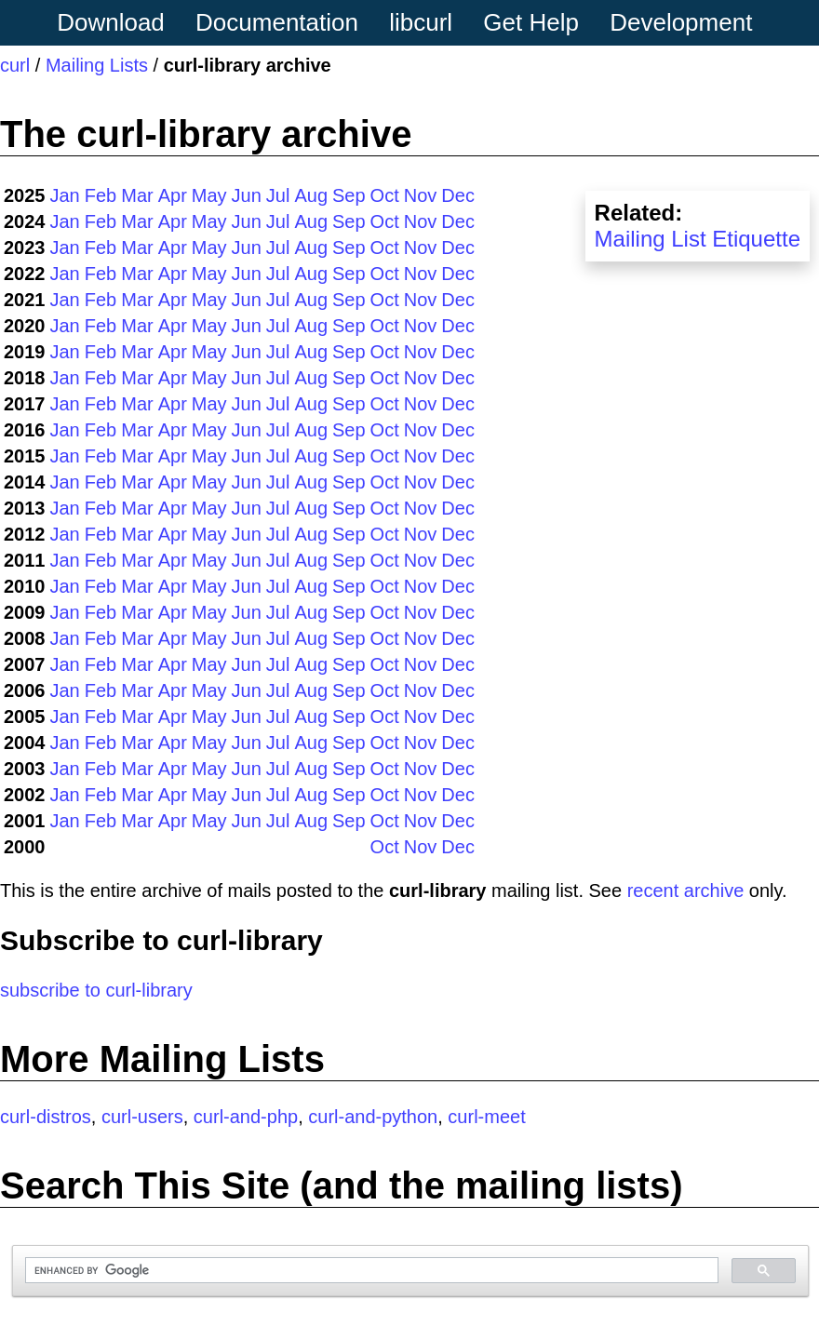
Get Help (531, 22)
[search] (369, 1271)
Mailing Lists (97, 65)
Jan (65, 195)
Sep (349, 195)
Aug (311, 195)
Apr (172, 195)
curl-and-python (372, 1116)
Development (681, 22)
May (209, 195)
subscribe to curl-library (96, 990)
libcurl (420, 22)
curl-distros (45, 1116)
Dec (458, 195)
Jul (278, 195)
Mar (137, 195)
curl (15, 65)
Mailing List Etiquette (697, 238)
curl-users (142, 1116)
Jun (247, 195)
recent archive (686, 890)
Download (111, 22)
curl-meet (486, 1116)
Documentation (276, 22)
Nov (420, 195)
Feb (100, 195)
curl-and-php (246, 1116)
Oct (384, 195)
